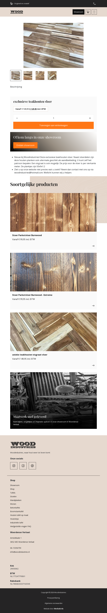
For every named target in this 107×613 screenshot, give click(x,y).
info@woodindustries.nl (20, 552)
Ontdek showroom (25, 145)
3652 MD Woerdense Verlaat (22, 542)
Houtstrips (14, 519)
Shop (12, 489)
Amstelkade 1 (16, 538)
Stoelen (13, 496)
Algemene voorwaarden (53, 603)
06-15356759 (15, 548)
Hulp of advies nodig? (94, 3)
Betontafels (15, 507)
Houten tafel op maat (19, 515)
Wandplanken (15, 500)
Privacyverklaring (53, 598)
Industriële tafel (16, 522)
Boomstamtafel (16, 511)
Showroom (78, 12)
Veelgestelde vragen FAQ (20, 526)
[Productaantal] (53, 118)
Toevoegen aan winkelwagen (53, 125)
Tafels (12, 493)
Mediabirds (58, 609)
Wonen (13, 504)
